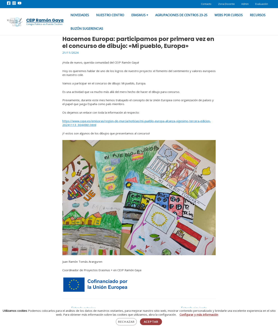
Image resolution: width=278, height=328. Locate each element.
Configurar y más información (199, 314)
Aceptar (151, 322)
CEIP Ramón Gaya (45, 20)
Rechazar (126, 322)
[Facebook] (9, 3)
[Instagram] (14, 3)
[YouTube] (19, 3)
